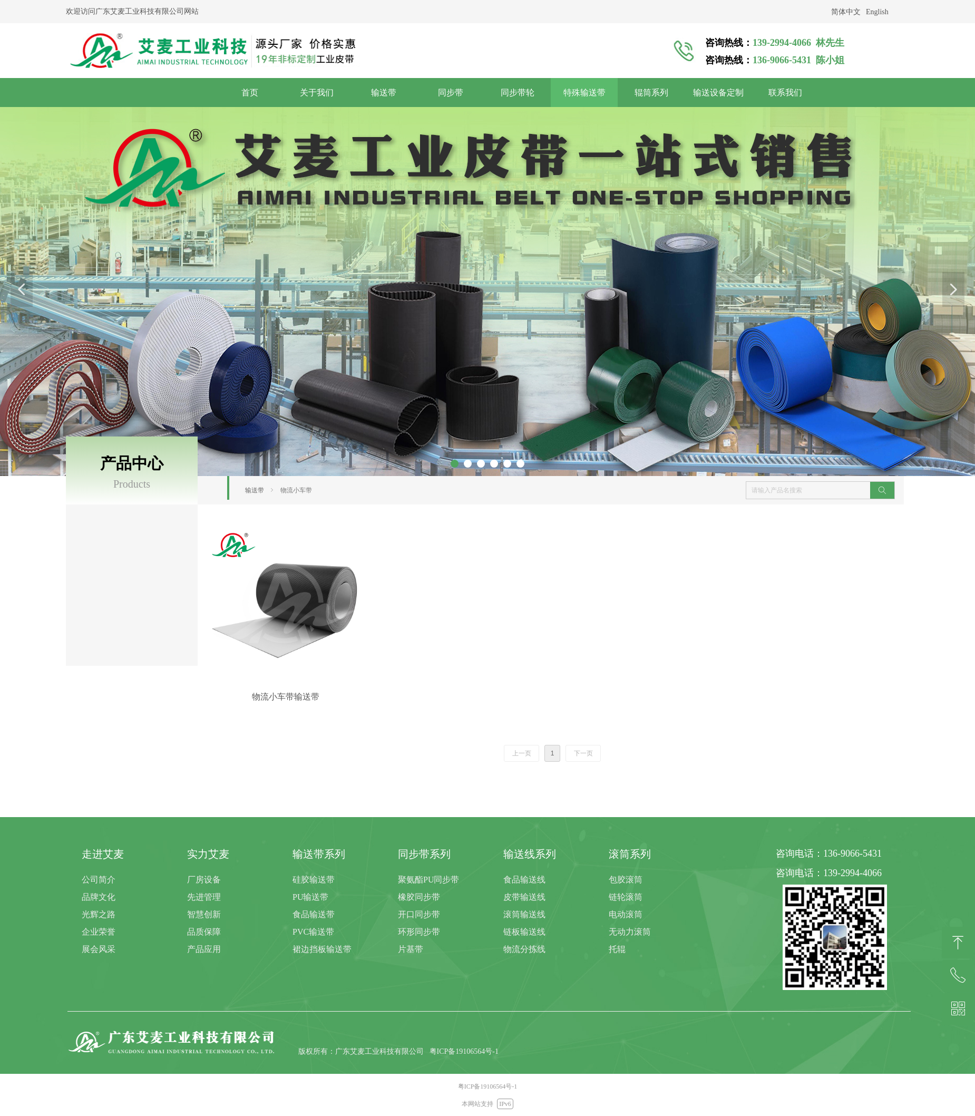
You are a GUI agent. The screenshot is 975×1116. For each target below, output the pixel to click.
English (877, 12)
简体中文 (846, 12)
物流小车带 (296, 490)
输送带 (254, 490)
